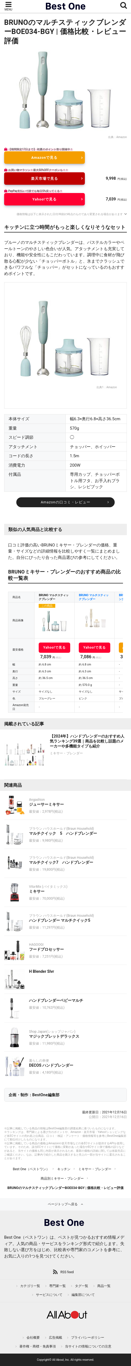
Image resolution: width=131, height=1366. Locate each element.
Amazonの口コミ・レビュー (65, 502)
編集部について (83, 1295)
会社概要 (33, 1337)
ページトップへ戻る (63, 1204)
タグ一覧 (81, 1286)
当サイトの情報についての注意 (88, 1346)
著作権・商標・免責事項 (37, 1346)
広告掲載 (55, 1337)
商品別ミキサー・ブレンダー (62, 1178)
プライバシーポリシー (87, 1337)
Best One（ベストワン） (31, 1169)
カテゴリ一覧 (30, 1286)
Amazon (121, 137)
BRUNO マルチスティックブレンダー (93, 597)
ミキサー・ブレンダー (94, 1169)
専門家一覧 (57, 1286)
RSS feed (67, 1272)
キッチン (63, 1169)
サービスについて (49, 1295)
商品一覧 (104, 1286)
